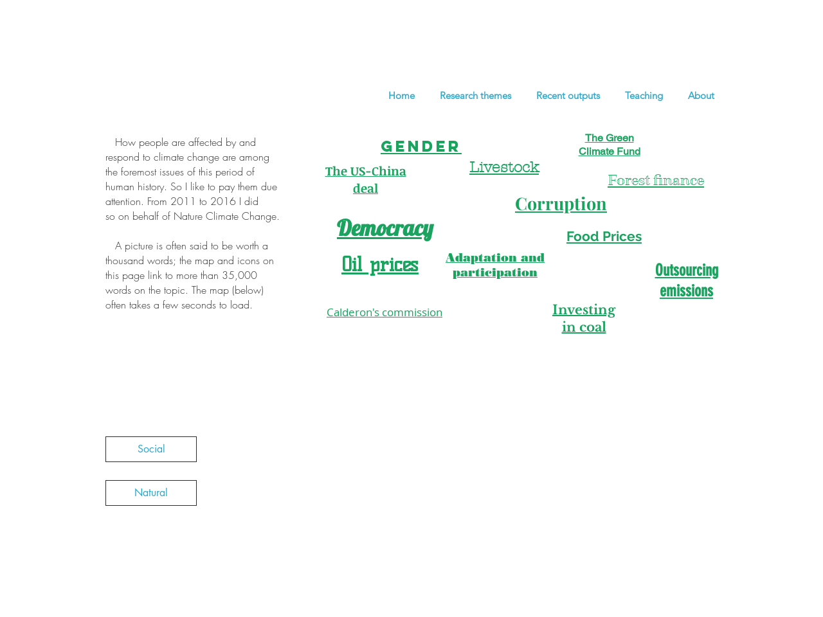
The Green (609, 138)
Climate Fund (609, 151)
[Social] (151, 449)
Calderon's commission (384, 312)
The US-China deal (365, 180)
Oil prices (380, 264)
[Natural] (151, 493)
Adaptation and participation (495, 265)
